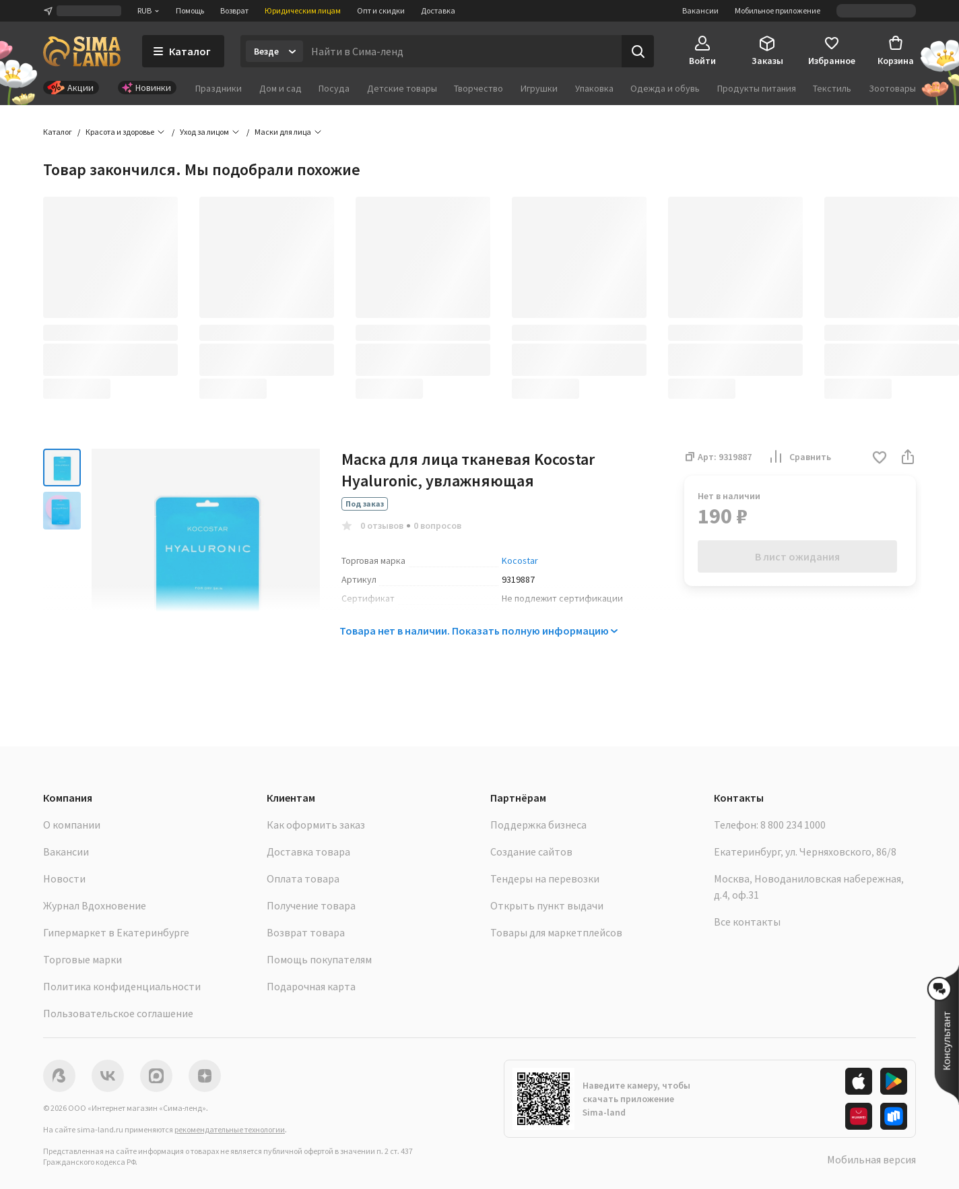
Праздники (218, 88)
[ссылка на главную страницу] (82, 51)
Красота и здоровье (120, 132)
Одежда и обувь (665, 88)
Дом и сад (280, 88)
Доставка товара (308, 851)
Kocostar (520, 560)
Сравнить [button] (799, 457)
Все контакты (747, 921)
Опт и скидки (381, 10)
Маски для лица (283, 132)
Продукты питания (756, 88)
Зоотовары (892, 88)
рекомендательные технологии (229, 1129)
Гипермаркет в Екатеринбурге (116, 932)
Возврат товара (306, 932)
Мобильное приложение (777, 10)
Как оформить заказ (316, 824)
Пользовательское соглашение (118, 1013)
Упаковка (594, 88)
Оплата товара (303, 878)
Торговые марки (82, 959)
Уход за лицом (204, 132)
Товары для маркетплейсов (556, 932)
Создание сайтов (531, 851)
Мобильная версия (871, 1159)
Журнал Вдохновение (94, 905)
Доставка (438, 10)
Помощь (190, 10)
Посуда (334, 88)
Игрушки (539, 88)
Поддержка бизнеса (538, 824)
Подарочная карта (311, 986)
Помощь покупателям (319, 959)
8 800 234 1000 (793, 824)
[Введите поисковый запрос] (462, 51)
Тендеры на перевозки (544, 878)
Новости (64, 878)
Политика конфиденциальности (122, 986)
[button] (879, 458)
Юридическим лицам (303, 10)
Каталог (57, 132)
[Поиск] (638, 51)
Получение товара (311, 905)
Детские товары (402, 88)
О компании (71, 824)
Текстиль (832, 88)
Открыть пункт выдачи (546, 905)
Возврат (234, 10)
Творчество (478, 88)
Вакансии (700, 10)
